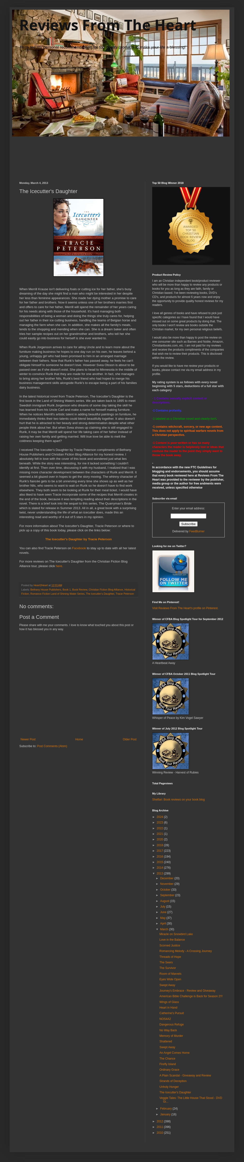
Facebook (79, 548)
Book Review (79, 589)
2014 (160, 867)
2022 (160, 828)
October (165, 889)
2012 (160, 1121)
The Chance (167, 1058)
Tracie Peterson (125, 593)
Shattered (165, 1041)
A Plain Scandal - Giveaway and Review (185, 1075)
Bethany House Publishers (45, 589)
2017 (160, 850)
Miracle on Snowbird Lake (176, 934)
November (167, 884)
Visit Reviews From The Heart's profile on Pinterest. (185, 608)
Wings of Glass (169, 1002)
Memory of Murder (171, 1036)
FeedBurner (196, 531)
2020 (160, 839)
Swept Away (167, 985)
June (163, 912)
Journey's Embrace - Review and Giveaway (187, 990)
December (167, 878)
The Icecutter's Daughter (100, 593)
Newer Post (28, 739)
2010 (160, 1132)
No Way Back (168, 1030)
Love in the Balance (172, 939)
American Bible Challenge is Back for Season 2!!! (190, 996)
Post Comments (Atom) (52, 746)
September (167, 895)
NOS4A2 (165, 1019)
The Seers (166, 962)
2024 (160, 817)
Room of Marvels (170, 973)
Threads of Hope (170, 957)
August (165, 901)
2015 (160, 862)
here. (59, 566)
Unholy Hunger (169, 1087)
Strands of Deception (173, 1081)
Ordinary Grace (169, 1069)
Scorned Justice (169, 945)
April (163, 923)
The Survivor (167, 968)
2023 (160, 822)
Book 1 (67, 589)
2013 (160, 873)
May (163, 918)
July (163, 906)
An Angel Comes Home (174, 1052)
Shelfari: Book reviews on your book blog (178, 799)
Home (79, 739)
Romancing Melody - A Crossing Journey (185, 951)
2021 (160, 834)
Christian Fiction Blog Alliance (106, 589)
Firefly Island (167, 1064)
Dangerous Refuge (171, 1024)
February (166, 1108)
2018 (160, 845)
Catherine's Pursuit (171, 1013)
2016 (160, 856)
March (164, 929)
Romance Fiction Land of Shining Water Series (57, 593)
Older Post (129, 739)
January (165, 1114)
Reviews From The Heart (107, 25)
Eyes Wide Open (170, 979)
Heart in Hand (168, 1007)
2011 (160, 1127)
